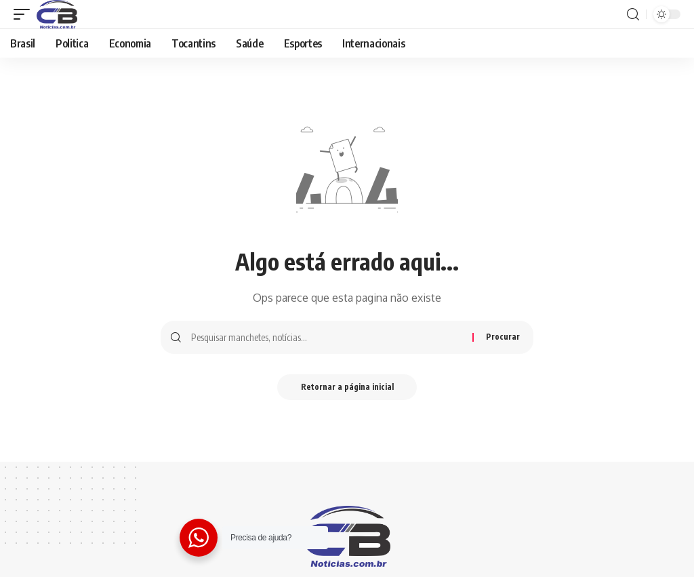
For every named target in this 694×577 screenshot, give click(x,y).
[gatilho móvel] (25, 14)
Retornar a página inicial (347, 387)
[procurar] (633, 14)
